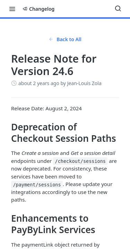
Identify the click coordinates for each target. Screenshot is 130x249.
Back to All (65, 39)
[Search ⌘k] (118, 8)
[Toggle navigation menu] (12, 8)
